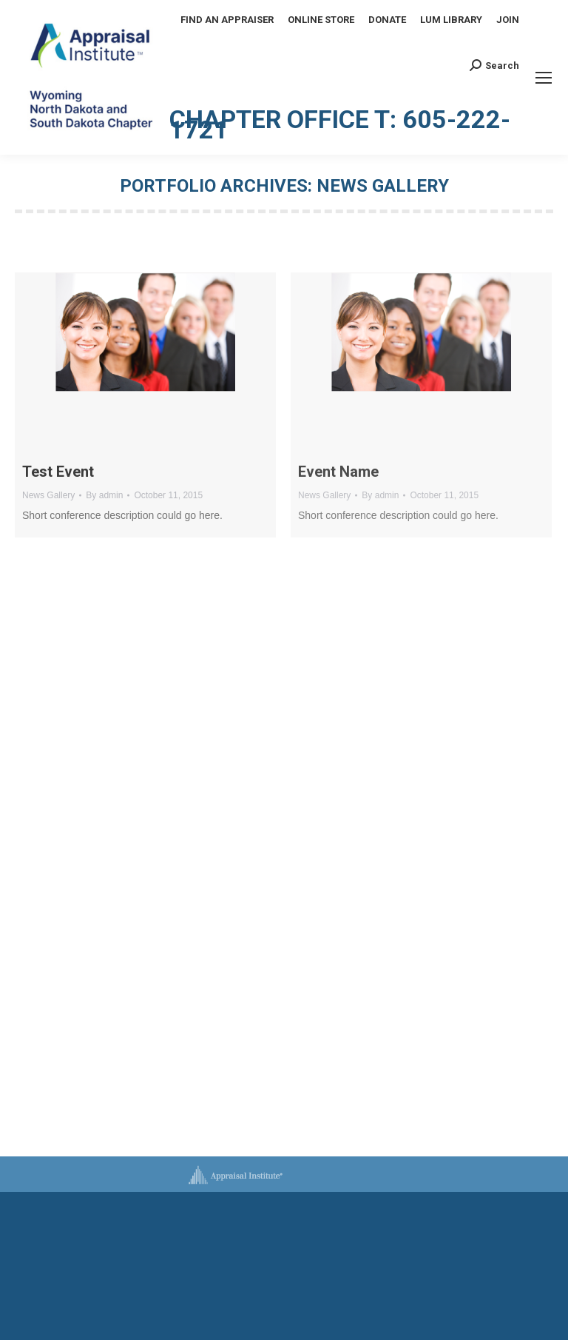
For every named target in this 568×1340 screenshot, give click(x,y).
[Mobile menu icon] (543, 77)
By (104, 495)
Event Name (338, 471)
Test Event (58, 471)
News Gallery (48, 495)
